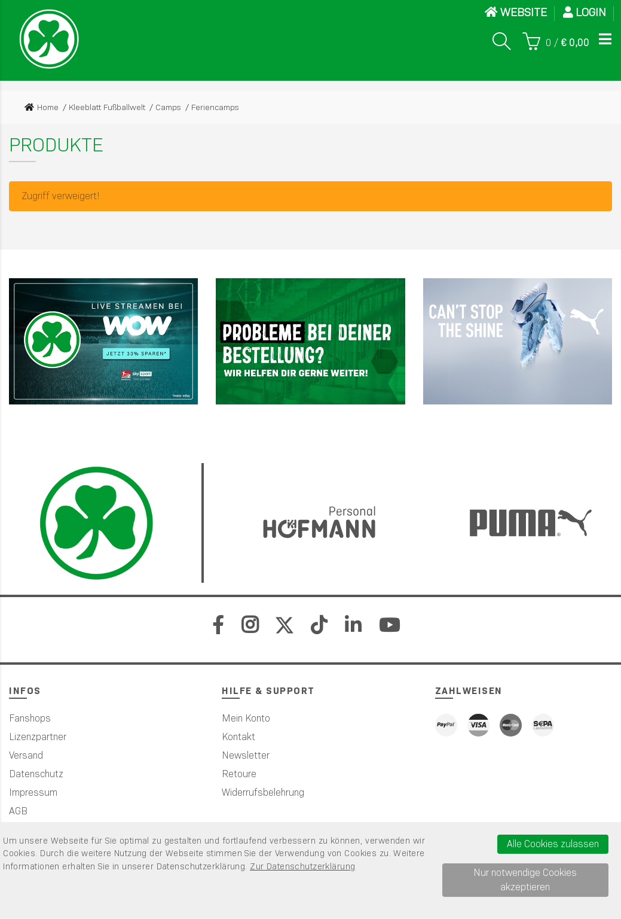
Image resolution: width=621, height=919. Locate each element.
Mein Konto (246, 718)
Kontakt (238, 736)
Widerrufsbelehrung (263, 792)
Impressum (33, 792)
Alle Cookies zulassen (553, 844)
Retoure (239, 774)
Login (584, 12)
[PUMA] (517, 341)
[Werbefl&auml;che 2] (310, 341)
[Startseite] (49, 39)
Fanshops (30, 718)
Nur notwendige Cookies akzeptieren (525, 880)
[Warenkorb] (555, 41)
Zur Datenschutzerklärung (302, 866)
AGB (18, 811)
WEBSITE (516, 12)
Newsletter (246, 755)
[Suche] (501, 41)
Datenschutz (36, 774)
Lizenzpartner (37, 736)
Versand (26, 755)
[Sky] (103, 341)
